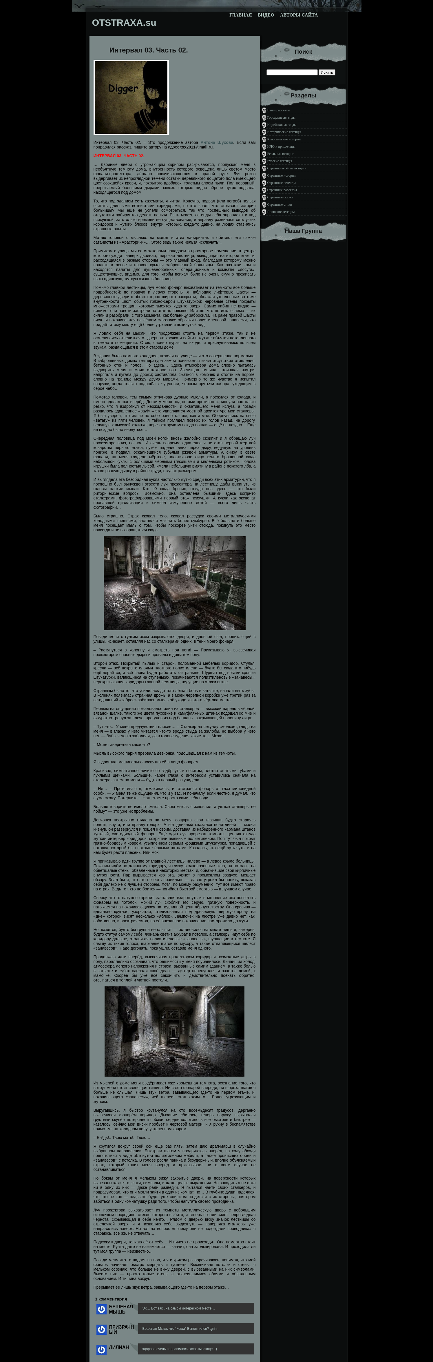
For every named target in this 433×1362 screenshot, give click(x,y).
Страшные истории (281, 175)
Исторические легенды (284, 132)
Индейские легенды (282, 125)
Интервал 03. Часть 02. (148, 50)
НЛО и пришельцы (281, 146)
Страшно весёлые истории (286, 168)
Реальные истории (280, 154)
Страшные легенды (281, 183)
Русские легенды (279, 161)
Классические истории (284, 139)
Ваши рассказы (278, 110)
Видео (266, 14)
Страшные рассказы (282, 190)
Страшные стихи (279, 204)
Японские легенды (281, 212)
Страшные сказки (280, 197)
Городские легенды (281, 117)
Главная (240, 14)
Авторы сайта (299, 14)
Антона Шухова (216, 142)
